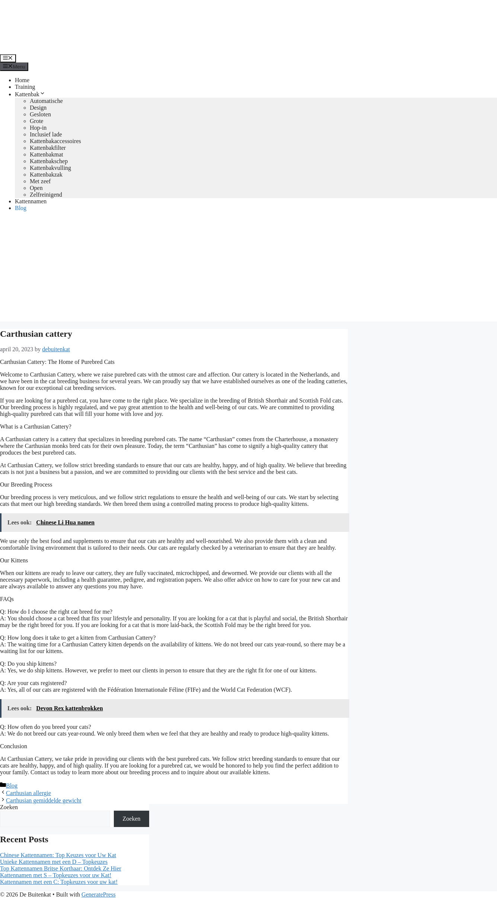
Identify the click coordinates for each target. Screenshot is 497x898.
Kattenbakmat (46, 154)
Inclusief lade (46, 134)
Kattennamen (31, 201)
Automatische (46, 101)
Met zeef (40, 181)
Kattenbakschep (49, 161)
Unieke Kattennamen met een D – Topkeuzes (54, 862)
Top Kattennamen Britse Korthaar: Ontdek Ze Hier (60, 868)
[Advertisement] (248, 269)
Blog (20, 208)
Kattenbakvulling (50, 168)
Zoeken (9, 807)
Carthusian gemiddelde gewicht (43, 800)
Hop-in (38, 128)
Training (25, 87)
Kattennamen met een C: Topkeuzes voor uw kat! (59, 882)
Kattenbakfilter (48, 148)
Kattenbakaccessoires (55, 141)
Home (22, 80)
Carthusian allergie (28, 793)
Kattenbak (30, 94)
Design (38, 107)
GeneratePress (98, 894)
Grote (36, 121)
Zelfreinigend (46, 194)
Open (36, 188)
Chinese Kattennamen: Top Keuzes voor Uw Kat (58, 855)
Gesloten (40, 114)
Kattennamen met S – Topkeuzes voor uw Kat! (55, 875)
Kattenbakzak (46, 174)
